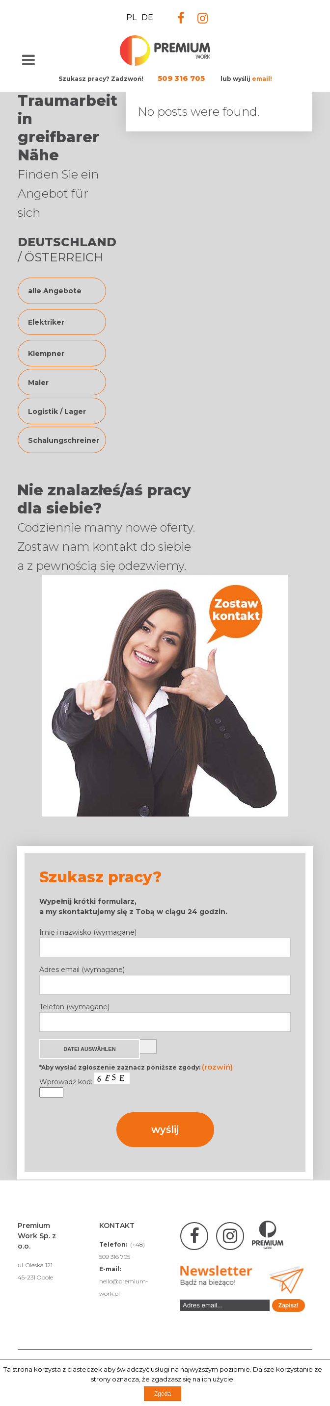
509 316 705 (181, 78)
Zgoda (162, 1393)
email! (262, 78)
